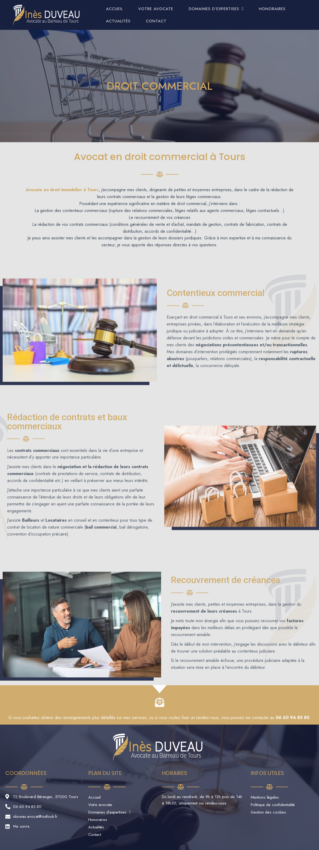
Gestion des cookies (268, 812)
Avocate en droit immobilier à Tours (62, 190)
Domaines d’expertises (216, 9)
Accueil (114, 9)
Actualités (118, 21)
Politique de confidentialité (273, 805)
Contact (156, 21)
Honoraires (272, 9)
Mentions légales (265, 797)
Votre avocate (155, 9)
